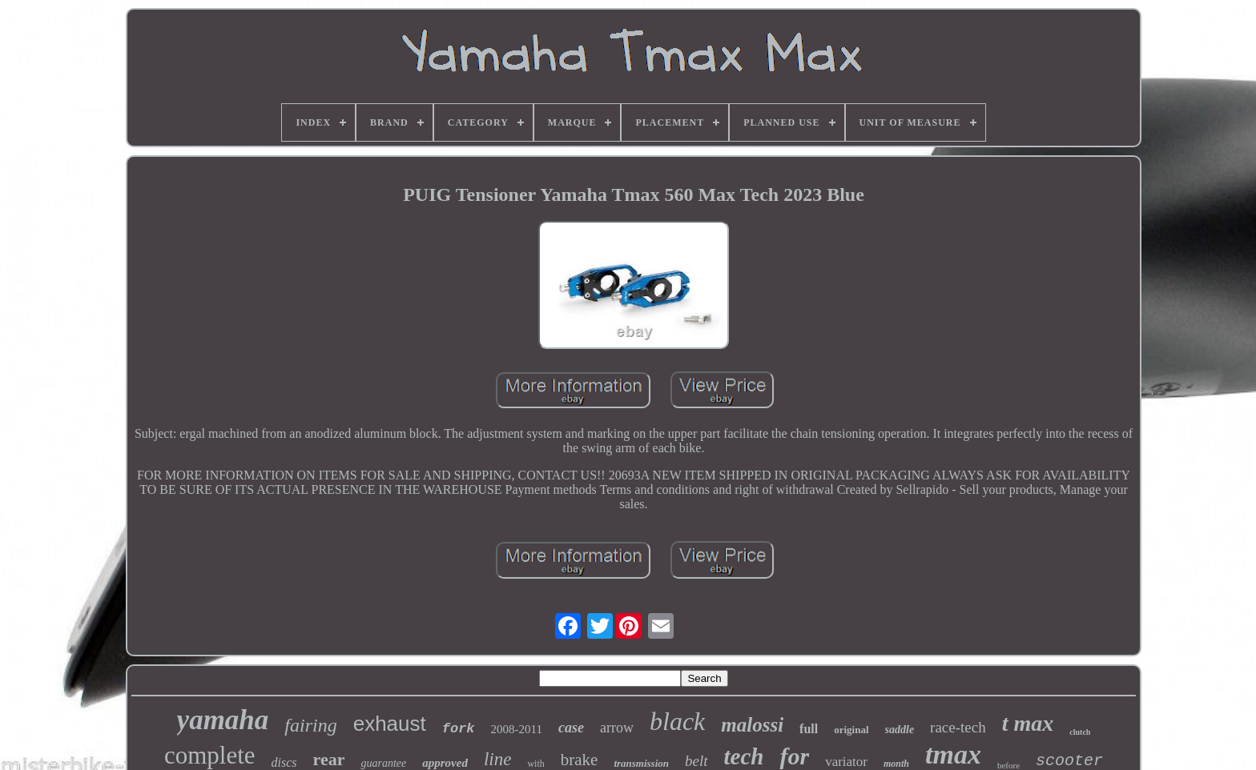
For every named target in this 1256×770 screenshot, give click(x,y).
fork (458, 728)
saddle (900, 730)
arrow (617, 728)
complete (210, 755)
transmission (641, 763)
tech (744, 756)
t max (1028, 723)
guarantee (383, 763)
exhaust (389, 724)
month (896, 763)
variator (846, 761)
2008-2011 (516, 729)
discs (284, 762)
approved (445, 762)
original (851, 730)
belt (696, 760)
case (571, 728)
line (498, 759)
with (535, 763)
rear (329, 759)
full (808, 729)
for (794, 756)
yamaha (223, 720)
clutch (1079, 732)
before (1008, 765)
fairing (310, 725)
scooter (1069, 761)
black (677, 721)
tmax (953, 754)
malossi (752, 725)
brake (579, 759)
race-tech (958, 727)
